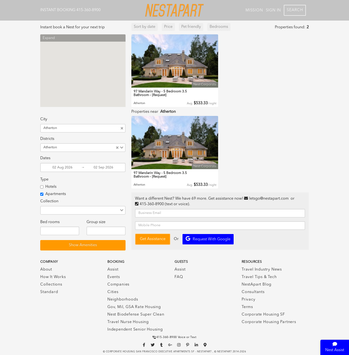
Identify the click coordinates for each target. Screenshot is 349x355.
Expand (49, 38)
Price (168, 27)
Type (44, 179)
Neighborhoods (122, 300)
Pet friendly (191, 27)
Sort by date (144, 27)
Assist (113, 270)
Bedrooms (219, 27)
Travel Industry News (262, 270)
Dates (45, 158)
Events (113, 277)
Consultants (253, 292)
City (43, 119)
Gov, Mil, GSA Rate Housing (134, 307)
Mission (254, 10)
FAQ (178, 277)
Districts (47, 139)
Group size (96, 222)
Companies (118, 285)
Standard (49, 292)
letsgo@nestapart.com (269, 199)
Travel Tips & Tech (259, 277)
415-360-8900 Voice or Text (175, 337)
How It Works (53, 277)
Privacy (248, 300)
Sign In (273, 10)
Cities (113, 292)
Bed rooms (50, 222)
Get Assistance (153, 239)
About (46, 270)
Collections (51, 285)
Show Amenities (83, 245)
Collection (49, 201)
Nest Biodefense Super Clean (135, 315)
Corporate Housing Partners (269, 322)
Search (295, 10)
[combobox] (89, 128)
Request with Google (208, 238)
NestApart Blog (256, 285)
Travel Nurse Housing (128, 322)
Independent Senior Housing (135, 330)
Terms (247, 307)
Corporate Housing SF (263, 315)
